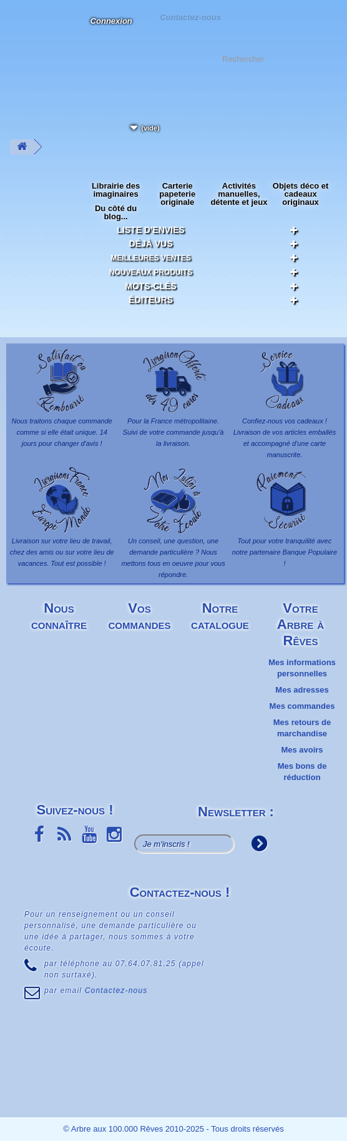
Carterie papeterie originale (177, 194)
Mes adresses (301, 689)
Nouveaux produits (150, 272)
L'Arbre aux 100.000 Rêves (21, 28)
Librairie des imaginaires (116, 190)
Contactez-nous (189, 16)
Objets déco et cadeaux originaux (301, 194)
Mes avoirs (302, 749)
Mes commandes (302, 706)
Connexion (111, 21)
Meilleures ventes (150, 258)
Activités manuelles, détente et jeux (238, 194)
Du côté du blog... (116, 212)
